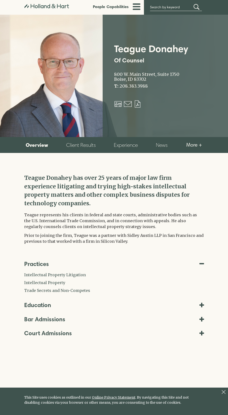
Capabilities (118, 6)
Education (114, 305)
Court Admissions (114, 333)
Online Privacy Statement (113, 397)
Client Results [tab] (81, 145)
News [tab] (162, 145)
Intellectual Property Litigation (55, 274)
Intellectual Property (44, 282)
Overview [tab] (37, 145)
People (99, 6)
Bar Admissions (114, 319)
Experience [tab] (126, 145)
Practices (114, 263)
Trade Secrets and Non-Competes (57, 290)
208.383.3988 (133, 86)
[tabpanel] (114, 209)
